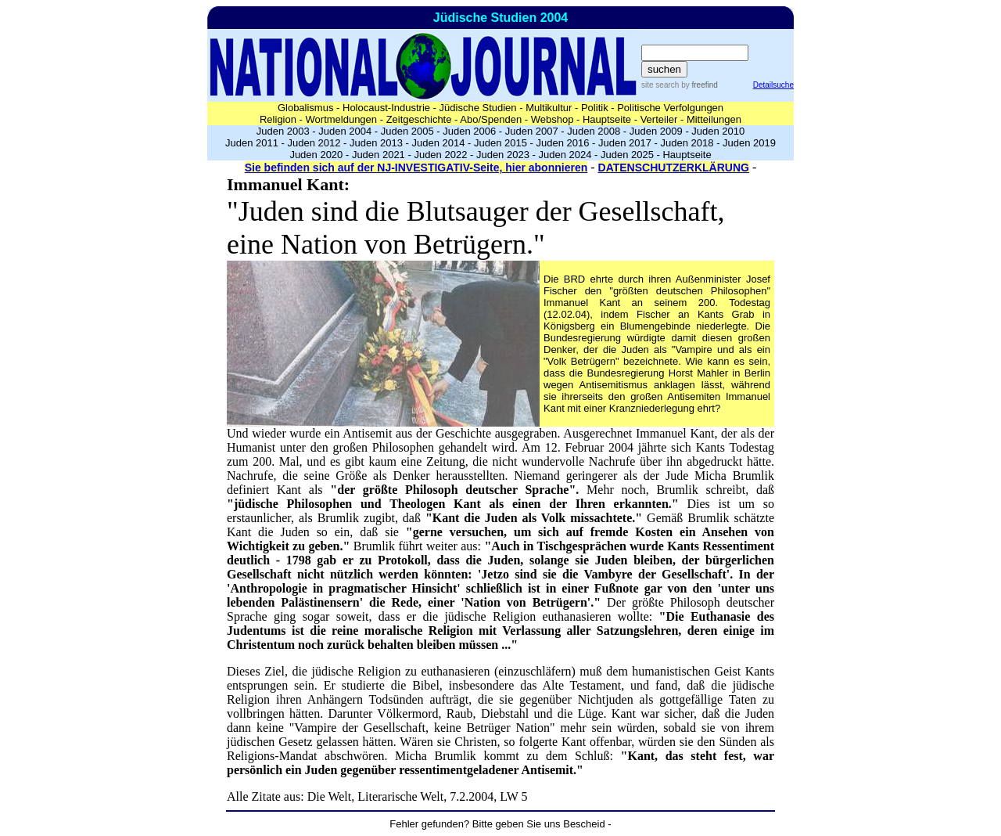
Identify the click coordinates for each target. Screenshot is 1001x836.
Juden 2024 (564, 154)
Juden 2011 (251, 143)
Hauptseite (607, 119)
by (698, 85)
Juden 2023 (502, 154)
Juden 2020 (316, 154)
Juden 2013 (376, 143)
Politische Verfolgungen (670, 108)
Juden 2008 (593, 131)
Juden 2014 (438, 143)
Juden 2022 (440, 154)
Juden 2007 (531, 131)
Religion (278, 119)
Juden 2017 (624, 143)
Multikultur (549, 108)
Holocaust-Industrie (386, 108)
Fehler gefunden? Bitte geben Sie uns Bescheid (497, 824)
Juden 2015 (500, 143)
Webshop (552, 119)
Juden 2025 (627, 154)
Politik (594, 108)
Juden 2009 (656, 131)
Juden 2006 (469, 131)
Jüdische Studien (478, 108)
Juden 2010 (717, 131)
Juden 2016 (563, 143)
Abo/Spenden (491, 119)
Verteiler (659, 119)
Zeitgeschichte (419, 119)
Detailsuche (773, 85)
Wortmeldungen (342, 119)
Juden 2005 (407, 131)
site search (660, 85)
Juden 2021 (378, 154)
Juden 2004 (344, 131)
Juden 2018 (687, 143)
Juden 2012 (313, 143)
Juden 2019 (749, 143)
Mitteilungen (714, 119)
